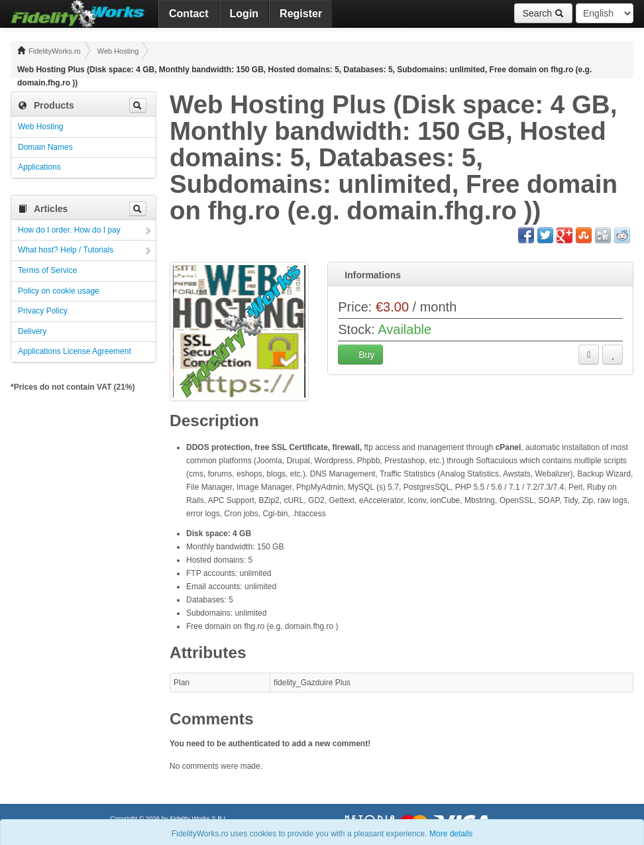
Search (543, 13)
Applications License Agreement (74, 351)
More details (450, 833)
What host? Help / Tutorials (65, 249)
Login (244, 13)
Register (301, 13)
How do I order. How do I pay (69, 230)
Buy (360, 354)
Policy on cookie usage (58, 291)
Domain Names (45, 147)
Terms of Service (47, 270)
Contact (189, 13)
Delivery (32, 331)
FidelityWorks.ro (49, 50)
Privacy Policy (43, 310)
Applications (39, 167)
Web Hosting (118, 51)
